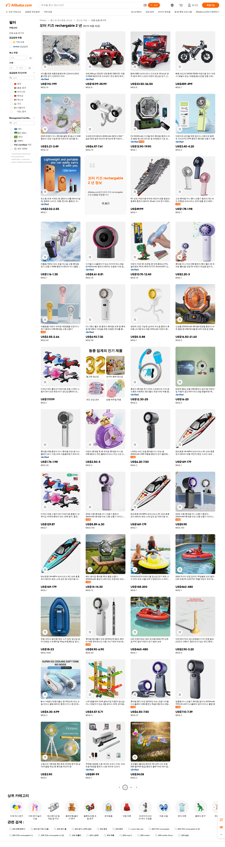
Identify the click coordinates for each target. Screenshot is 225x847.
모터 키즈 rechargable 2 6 (21, 835)
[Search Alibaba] (91, 5)
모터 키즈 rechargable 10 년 (187, 829)
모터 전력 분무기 (17, 829)
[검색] (154, 5)
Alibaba (43, 20)
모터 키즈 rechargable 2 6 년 (51, 835)
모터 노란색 (92, 835)
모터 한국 (102, 829)
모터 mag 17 (126, 835)
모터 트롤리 (75, 835)
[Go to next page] (136, 787)
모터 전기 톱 (60, 829)
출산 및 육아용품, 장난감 (61, 20)
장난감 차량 (81, 20)
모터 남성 (183, 835)
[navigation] (21, 404)
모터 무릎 (109, 835)
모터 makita (143, 835)
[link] (221, 819)
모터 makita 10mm (164, 835)
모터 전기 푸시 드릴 (40, 829)
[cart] (181, 5)
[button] (145, 5)
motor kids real (135, 829)
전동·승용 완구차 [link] (98, 20)
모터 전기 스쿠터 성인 (81, 829)
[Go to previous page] (119, 787)
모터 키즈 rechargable (159, 829)
